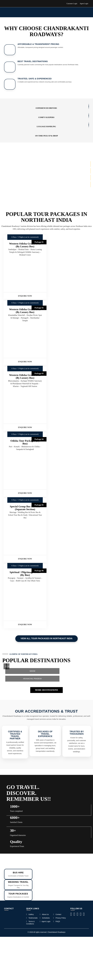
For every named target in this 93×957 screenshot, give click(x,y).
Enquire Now (25, 296)
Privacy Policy (59, 918)
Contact (57, 914)
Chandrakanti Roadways (56, 932)
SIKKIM (32, 671)
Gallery (30, 914)
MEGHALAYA (6, 666)
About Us (44, 914)
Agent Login (84, 3)
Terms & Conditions (30, 923)
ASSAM (8, 666)
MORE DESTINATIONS (46, 690)
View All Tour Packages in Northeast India (46, 638)
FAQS (56, 921)
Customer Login (71, 3)
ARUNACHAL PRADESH (32, 679)
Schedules (45, 918)
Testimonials (32, 918)
